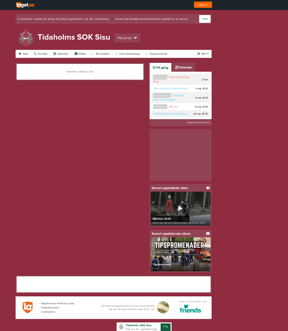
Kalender (60, 54)
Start (23, 54)
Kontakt (40, 54)
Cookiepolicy (47, 311)
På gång (160, 68)
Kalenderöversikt (198, 122)
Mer (203, 54)
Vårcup (173, 107)
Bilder (80, 54)
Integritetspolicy (49, 307)
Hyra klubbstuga (128, 54)
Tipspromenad (156, 54)
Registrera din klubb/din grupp (57, 303)
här (112, 19)
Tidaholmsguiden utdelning (170, 114)
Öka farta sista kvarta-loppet (170, 88)
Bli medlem (101, 54)
